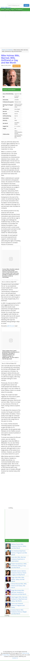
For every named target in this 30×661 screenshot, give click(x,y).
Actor (12, 9)
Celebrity (17, 13)
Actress (8, 9)
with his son (10, 326)
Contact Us (15, 658)
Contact (3, 16)
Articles (23, 13)
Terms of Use (25, 653)
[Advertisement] (15, 33)
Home (2, 9)
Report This (16, 66)
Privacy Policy (5, 655)
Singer (12, 13)
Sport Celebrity (5, 13)
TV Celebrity (19, 9)
